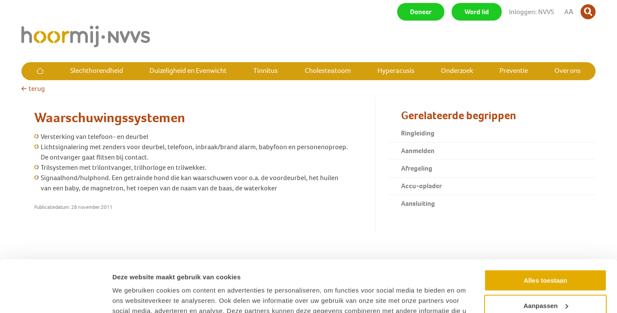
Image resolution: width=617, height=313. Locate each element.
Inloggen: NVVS (531, 11)
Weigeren (545, 282)
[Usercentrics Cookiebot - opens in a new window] (55, 296)
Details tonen (132, 296)
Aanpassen (546, 256)
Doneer (420, 11)
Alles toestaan (545, 231)
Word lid (476, 11)
